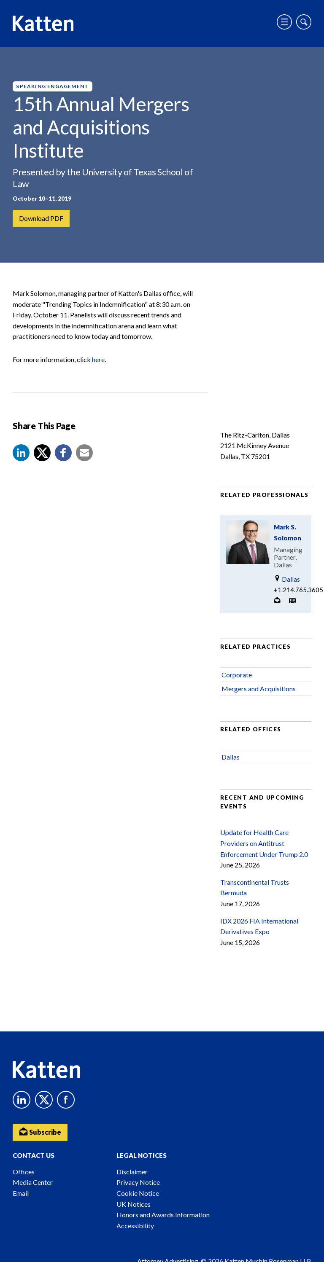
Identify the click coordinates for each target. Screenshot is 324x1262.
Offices (24, 1172)
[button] (21, 452)
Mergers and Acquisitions (258, 689)
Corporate (236, 675)
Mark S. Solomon (287, 532)
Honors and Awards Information (163, 1215)
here (98, 359)
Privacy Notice (138, 1182)
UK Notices (133, 1204)
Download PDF (41, 218)
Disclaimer (132, 1172)
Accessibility (135, 1226)
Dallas (287, 579)
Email (21, 1193)
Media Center (33, 1182)
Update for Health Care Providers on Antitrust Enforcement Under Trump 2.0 (264, 843)
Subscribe (40, 1131)
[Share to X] (42, 452)
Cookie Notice (137, 1193)
